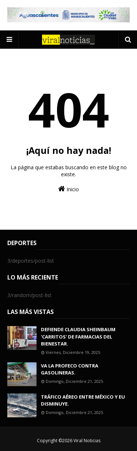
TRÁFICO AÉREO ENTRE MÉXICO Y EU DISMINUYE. (83, 400)
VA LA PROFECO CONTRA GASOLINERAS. (69, 369)
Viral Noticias (86, 440)
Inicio (68, 189)
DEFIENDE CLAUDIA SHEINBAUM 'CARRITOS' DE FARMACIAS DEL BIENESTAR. (78, 336)
